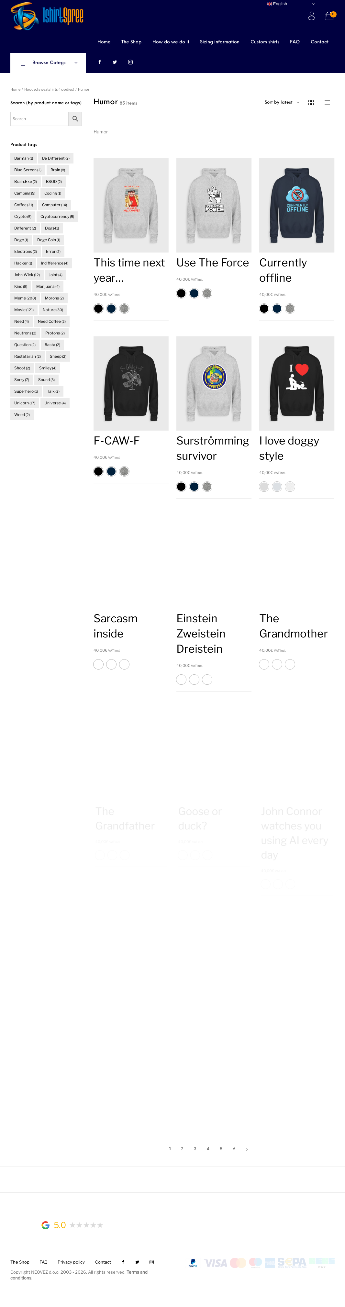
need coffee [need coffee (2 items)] (52, 321)
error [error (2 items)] (53, 251)
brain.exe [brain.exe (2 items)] (25, 181)
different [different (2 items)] (25, 228)
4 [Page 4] (208, 1149)
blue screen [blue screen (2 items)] (27, 169)
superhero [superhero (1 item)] (26, 391)
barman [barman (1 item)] (23, 158)
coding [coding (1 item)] (52, 193)
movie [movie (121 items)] (24, 309)
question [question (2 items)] (25, 344)
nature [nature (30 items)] (53, 309)
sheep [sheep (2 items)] (58, 356)
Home (15, 89)
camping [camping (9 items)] (24, 193)
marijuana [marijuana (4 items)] (48, 286)
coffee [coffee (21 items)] (23, 204)
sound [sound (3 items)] (46, 379)
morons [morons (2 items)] (54, 298)
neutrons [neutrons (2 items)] (25, 333)
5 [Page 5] (221, 1149)
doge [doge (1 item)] (21, 239)
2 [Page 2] (182, 1149)
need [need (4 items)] (21, 321)
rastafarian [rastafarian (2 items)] (27, 356)
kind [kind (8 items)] (20, 286)
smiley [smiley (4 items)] (47, 368)
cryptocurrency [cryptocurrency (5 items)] (57, 216)
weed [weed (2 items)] (22, 414)
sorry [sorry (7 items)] (21, 379)
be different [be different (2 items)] (56, 158)
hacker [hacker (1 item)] (23, 263)
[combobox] (297, 102)
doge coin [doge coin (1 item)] (48, 239)
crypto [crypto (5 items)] (22, 216)
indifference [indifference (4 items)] (54, 263)
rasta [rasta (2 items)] (52, 344)
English (277, 3)
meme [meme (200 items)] (25, 298)
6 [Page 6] (234, 1149)
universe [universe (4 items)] (55, 402)
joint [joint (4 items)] (55, 274)
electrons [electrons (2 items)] (25, 251)
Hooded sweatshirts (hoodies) (49, 89)
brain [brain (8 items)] (57, 169)
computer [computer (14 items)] (54, 204)
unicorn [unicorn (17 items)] (24, 402)
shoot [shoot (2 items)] (22, 368)
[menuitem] (104, 42)
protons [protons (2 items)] (55, 333)
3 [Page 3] (195, 1149)
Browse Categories (53, 63)
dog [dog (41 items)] (52, 228)
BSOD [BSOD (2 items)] (54, 181)
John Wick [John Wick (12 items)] (27, 274)
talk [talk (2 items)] (53, 391)
